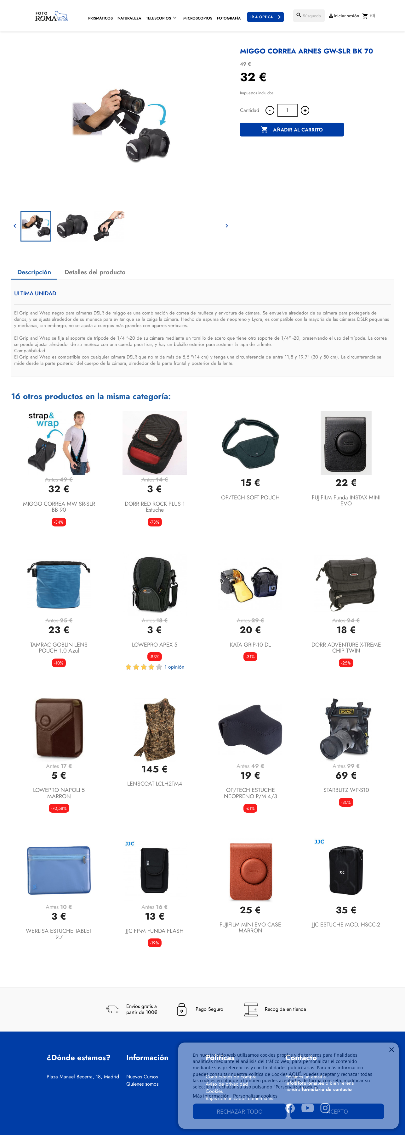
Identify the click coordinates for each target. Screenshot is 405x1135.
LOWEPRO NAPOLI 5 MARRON (59, 793)
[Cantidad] (287, 110)
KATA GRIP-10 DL (250, 645)
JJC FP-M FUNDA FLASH (155, 931)
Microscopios (197, 18)
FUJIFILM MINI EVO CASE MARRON (250, 928)
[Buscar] (309, 15)
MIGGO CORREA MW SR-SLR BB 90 (59, 507)
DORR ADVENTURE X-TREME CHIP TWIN (346, 648)
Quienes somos (142, 1084)
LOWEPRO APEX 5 (154, 645)
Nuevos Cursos (142, 1077)
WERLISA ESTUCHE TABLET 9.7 (59, 934)
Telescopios (158, 18)
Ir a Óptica (261, 17)
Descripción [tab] (34, 272)
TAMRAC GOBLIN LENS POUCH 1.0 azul (59, 648)
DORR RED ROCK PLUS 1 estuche (155, 507)
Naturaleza (129, 18)
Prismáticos (100, 18)
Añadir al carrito (292, 130)
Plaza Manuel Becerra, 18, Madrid (83, 1077)
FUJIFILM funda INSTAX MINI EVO (346, 500)
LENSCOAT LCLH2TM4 (154, 784)
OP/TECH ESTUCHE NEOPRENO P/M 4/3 (250, 793)
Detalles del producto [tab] (95, 272)
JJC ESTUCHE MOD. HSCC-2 (346, 925)
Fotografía (229, 18)
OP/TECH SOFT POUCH (250, 497)
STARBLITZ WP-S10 (346, 790)
